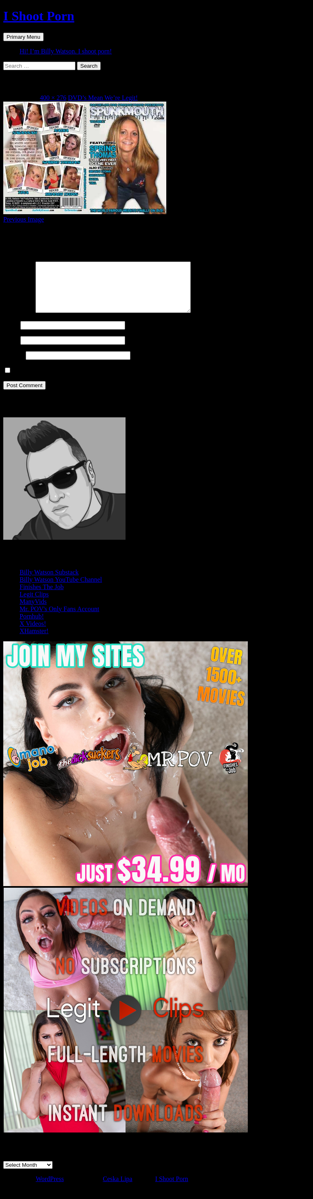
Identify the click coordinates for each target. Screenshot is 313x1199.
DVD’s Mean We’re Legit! (103, 97)
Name (11, 334)
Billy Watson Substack (49, 581)
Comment (18, 320)
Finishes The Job (42, 596)
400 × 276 (53, 97)
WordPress (50, 1188)
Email (11, 349)
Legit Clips (34, 604)
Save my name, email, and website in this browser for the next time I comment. (116, 380)
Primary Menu (23, 37)
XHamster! (34, 640)
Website (13, 364)
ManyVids (33, 611)
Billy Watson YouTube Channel (61, 589)
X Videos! (33, 633)
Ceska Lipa (117, 1188)
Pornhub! (32, 626)
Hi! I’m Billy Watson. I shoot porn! (66, 51)
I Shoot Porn (38, 16)
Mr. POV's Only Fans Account (59, 618)
